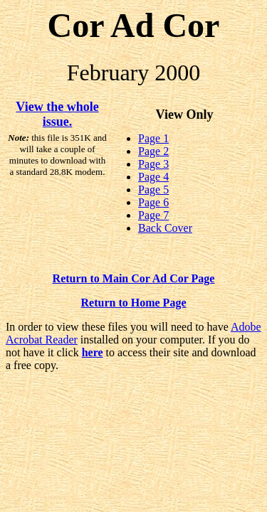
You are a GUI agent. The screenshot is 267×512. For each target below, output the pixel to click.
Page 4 (153, 177)
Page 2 (153, 151)
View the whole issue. (57, 114)
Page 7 (153, 215)
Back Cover (165, 228)
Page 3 (153, 164)
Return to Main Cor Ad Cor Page (134, 278)
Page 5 (153, 189)
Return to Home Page (134, 303)
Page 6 (153, 202)
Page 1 (153, 138)
